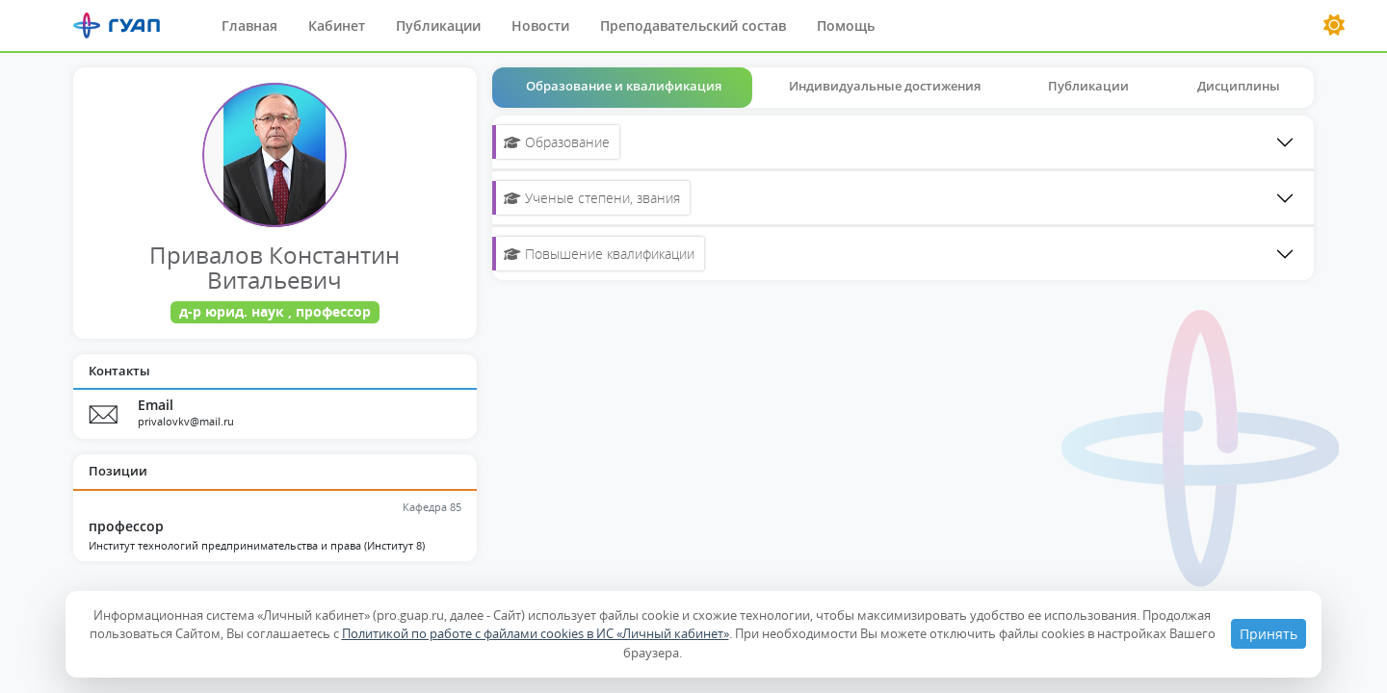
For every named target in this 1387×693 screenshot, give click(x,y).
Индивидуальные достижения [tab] (885, 85)
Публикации (438, 25)
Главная (249, 25)
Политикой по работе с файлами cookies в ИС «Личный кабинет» (535, 633)
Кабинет (336, 25)
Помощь (846, 25)
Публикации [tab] (1088, 85)
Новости (540, 25)
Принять (1268, 634)
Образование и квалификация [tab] (623, 85)
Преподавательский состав (693, 25)
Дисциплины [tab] (1238, 85)
